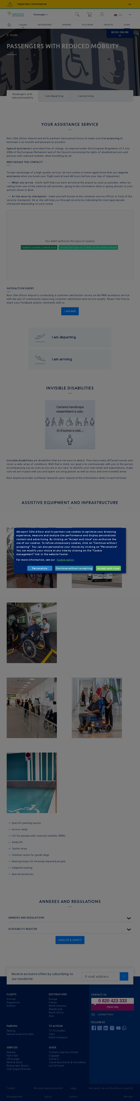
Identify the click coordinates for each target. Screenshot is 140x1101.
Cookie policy (65, 559)
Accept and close (108, 568)
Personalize (39, 568)
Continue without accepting (74, 568)
